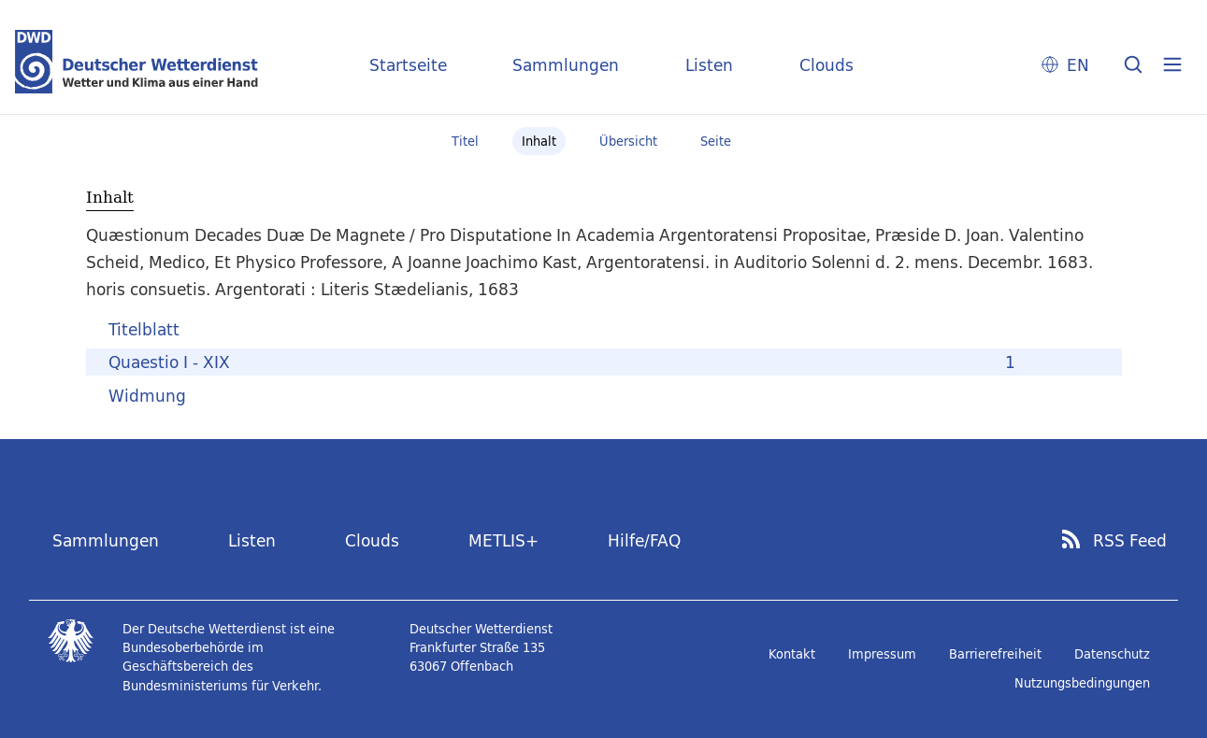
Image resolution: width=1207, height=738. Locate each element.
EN (1078, 64)
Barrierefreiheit (995, 654)
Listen (709, 64)
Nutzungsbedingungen (1082, 683)
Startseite (408, 64)
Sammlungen (565, 64)
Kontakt (792, 654)
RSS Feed (1130, 541)
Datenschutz (1112, 654)
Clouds (826, 64)
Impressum (882, 654)
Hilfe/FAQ (644, 540)
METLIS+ (503, 540)
